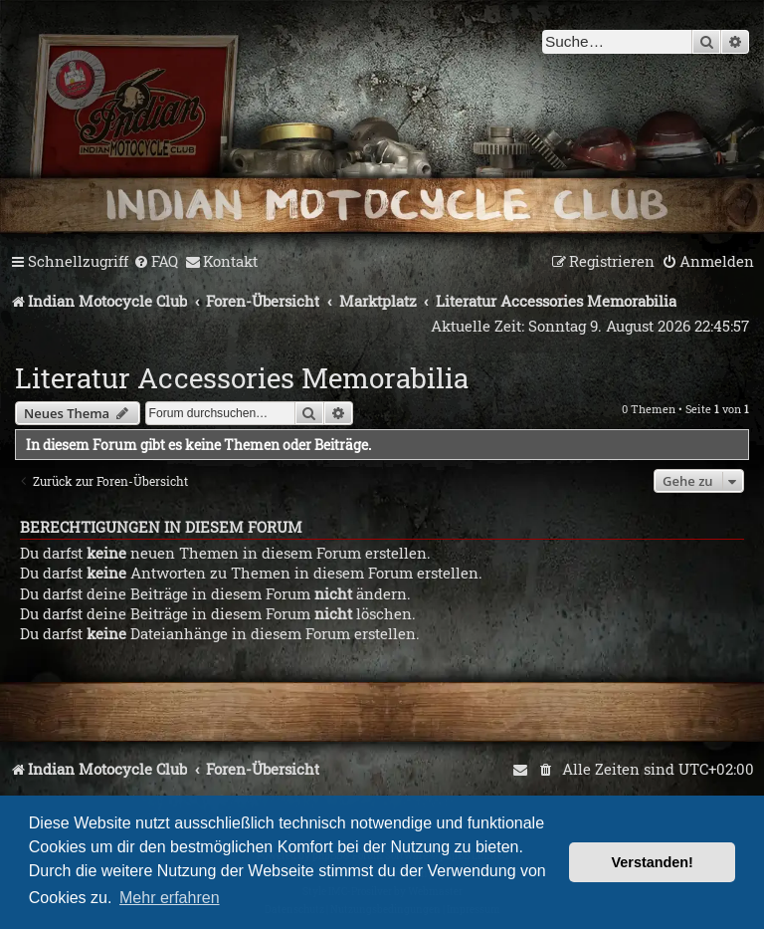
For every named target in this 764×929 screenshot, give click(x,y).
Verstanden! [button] (652, 862)
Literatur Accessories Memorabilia (242, 377)
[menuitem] (155, 262)
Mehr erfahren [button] (169, 897)
